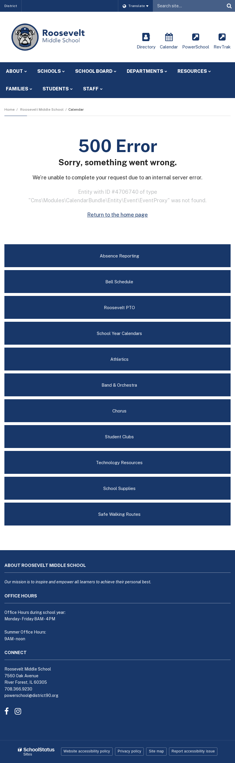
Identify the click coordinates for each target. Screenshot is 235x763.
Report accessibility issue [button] (193, 751)
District (10, 6)
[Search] (229, 6)
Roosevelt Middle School (42, 109)
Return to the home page (117, 215)
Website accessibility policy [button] (87, 751)
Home (9, 109)
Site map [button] (156, 751)
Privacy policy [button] (129, 751)
